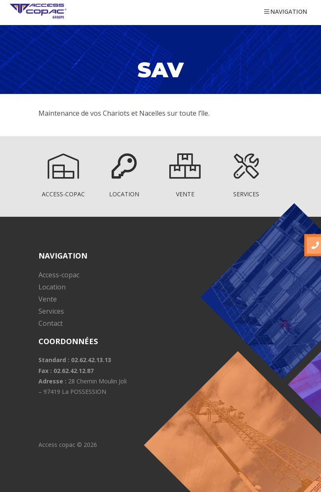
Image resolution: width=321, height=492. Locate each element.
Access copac (56, 445)
